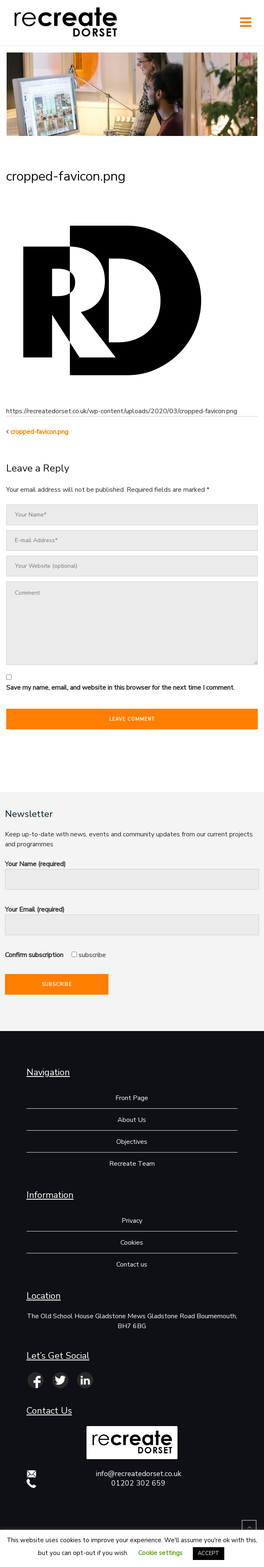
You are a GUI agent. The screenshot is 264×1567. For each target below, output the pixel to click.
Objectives (131, 1141)
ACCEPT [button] (208, 1553)
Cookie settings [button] (160, 1553)
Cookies (131, 1242)
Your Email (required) (132, 917)
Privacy (132, 1220)
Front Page (131, 1098)
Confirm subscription (55, 955)
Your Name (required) (132, 872)
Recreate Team (132, 1163)
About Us (132, 1119)
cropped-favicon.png (39, 431)
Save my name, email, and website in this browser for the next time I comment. (120, 687)
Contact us (131, 1264)
